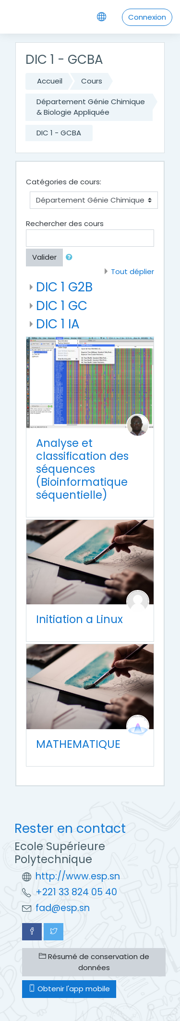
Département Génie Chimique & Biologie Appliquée (90, 107)
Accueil (49, 81)
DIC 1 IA (58, 324)
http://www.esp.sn (78, 876)
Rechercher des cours (65, 223)
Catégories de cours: (63, 182)
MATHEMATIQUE (78, 744)
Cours (91, 81)
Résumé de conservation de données (94, 962)
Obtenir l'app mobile (69, 989)
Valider (44, 257)
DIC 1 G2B (64, 287)
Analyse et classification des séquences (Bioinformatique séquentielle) (82, 469)
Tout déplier (132, 271)
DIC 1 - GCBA (58, 133)
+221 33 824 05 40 (76, 892)
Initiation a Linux (79, 619)
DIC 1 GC (61, 305)
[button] (71, 258)
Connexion (147, 17)
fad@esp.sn (63, 907)
